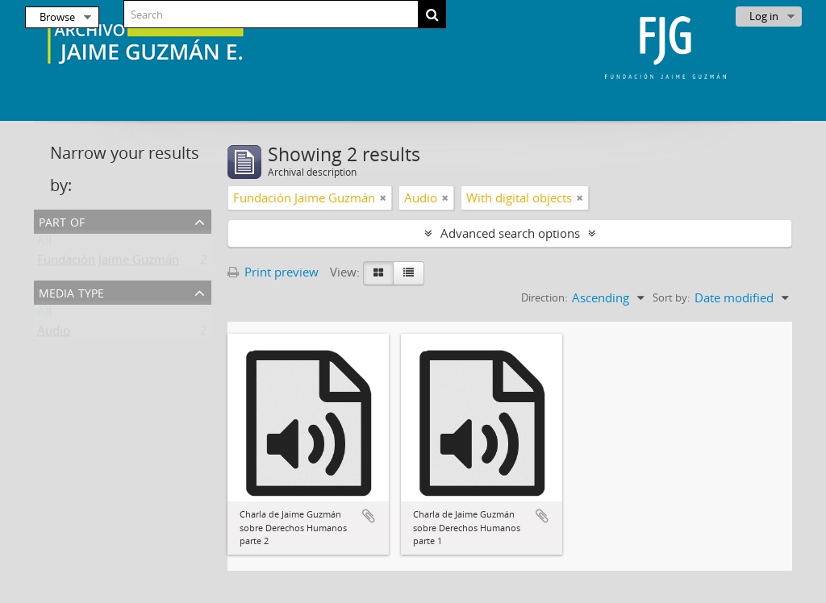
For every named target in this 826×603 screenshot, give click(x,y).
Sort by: (671, 297)
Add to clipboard (369, 516)
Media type (71, 291)
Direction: (544, 297)
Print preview (273, 272)
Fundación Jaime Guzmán (108, 263)
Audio (53, 334)
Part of (62, 220)
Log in (763, 16)
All (44, 243)
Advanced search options (510, 233)
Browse (57, 17)
